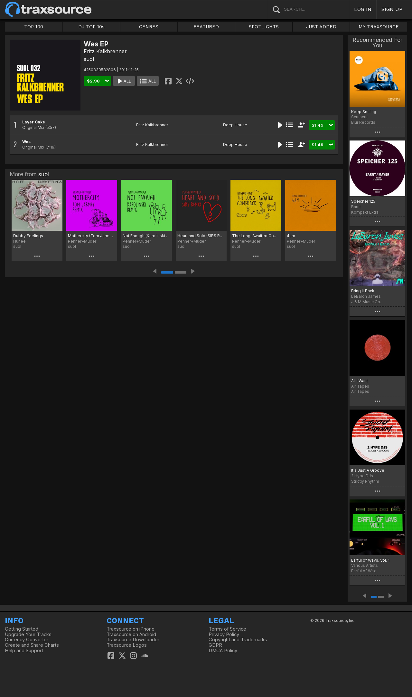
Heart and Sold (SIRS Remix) (201, 235)
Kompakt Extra (365, 212)
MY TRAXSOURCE (379, 27)
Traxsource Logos (127, 645)
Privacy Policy (224, 634)
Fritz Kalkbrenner (105, 51)
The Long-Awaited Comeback (256, 235)
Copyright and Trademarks (238, 640)
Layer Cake (33, 122)
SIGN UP (391, 9)
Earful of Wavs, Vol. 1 (370, 560)
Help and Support (24, 650)
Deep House (235, 124)
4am (291, 235)
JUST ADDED (321, 27)
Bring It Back (362, 290)
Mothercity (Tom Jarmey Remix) (92, 235)
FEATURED (206, 27)
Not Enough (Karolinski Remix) (146, 235)
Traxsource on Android (131, 634)
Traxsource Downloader (133, 640)
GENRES (148, 27)
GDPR (215, 645)
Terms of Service (227, 629)
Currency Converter (26, 640)
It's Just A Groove (367, 470)
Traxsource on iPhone (130, 629)
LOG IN (362, 9)
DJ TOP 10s (91, 27)
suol (89, 59)
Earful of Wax (363, 570)
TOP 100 (33, 27)
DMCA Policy (223, 650)
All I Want (359, 380)
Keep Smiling (363, 111)
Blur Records (363, 122)
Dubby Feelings (28, 235)
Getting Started (21, 629)
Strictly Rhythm (365, 481)
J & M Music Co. (366, 301)
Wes (26, 141)
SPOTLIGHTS (264, 27)
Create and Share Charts (32, 645)
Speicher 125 (363, 201)
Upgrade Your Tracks (28, 634)
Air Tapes (360, 391)
